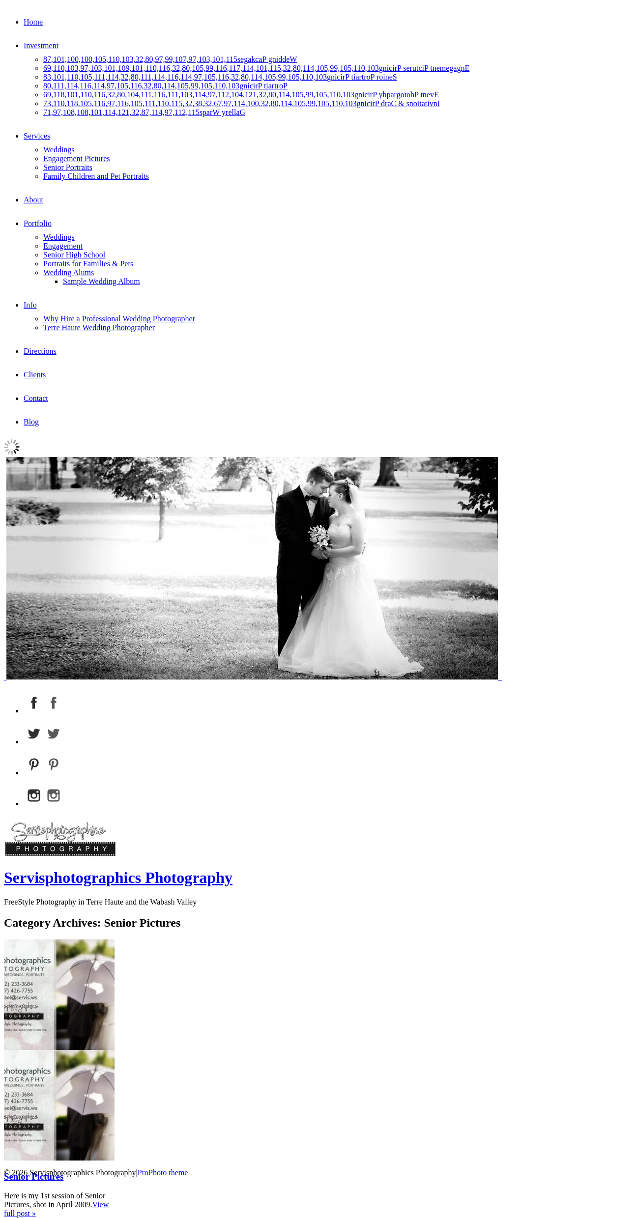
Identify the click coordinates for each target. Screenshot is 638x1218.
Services (37, 136)
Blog (31, 422)
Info (30, 305)
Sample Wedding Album (101, 281)
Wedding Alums (68, 272)
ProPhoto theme (163, 1172)
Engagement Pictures (76, 158)
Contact (36, 398)
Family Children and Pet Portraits (96, 176)
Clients (35, 374)
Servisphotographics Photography (118, 877)
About (33, 200)
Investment (41, 45)
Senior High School (74, 255)
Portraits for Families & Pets (88, 263)
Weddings (59, 149)
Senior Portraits (67, 167)
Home (33, 22)
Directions (40, 351)
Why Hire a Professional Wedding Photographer (119, 318)
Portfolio (38, 223)
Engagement (63, 246)
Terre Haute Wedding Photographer (99, 327)
